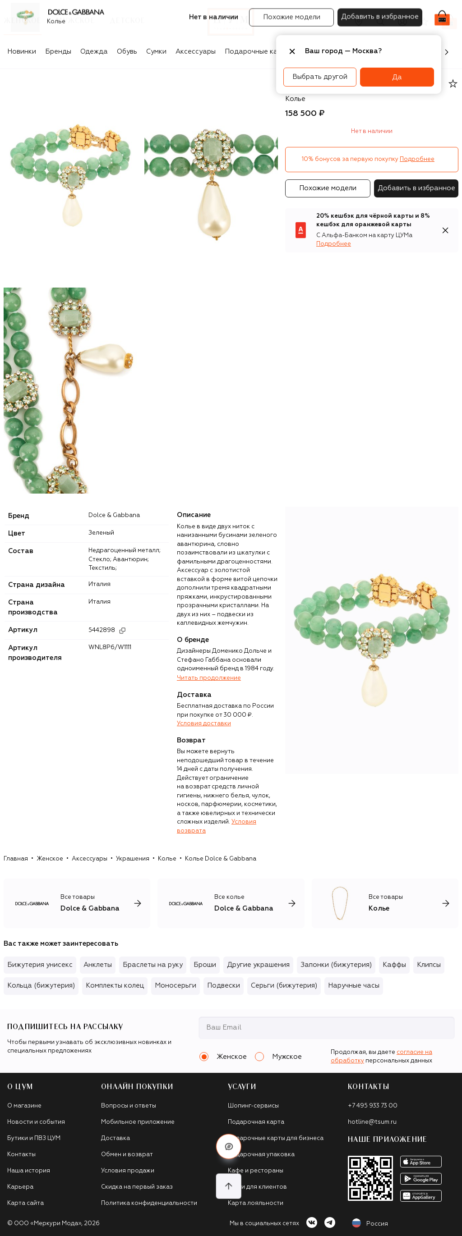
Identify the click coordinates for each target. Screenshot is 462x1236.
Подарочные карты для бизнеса (275, 1138)
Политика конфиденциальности (149, 1203)
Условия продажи (127, 1171)
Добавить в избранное (416, 188)
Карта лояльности (255, 1203)
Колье (167, 859)
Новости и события (36, 1122)
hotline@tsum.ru (372, 1122)
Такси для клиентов (257, 1187)
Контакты (21, 1155)
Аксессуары (196, 51)
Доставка (115, 1138)
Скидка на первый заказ (137, 1187)
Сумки (156, 51)
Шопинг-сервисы (253, 1106)
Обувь (127, 51)
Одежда (94, 51)
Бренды (58, 51)
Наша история (28, 1171)
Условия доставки (204, 724)
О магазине (24, 1106)
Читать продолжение (209, 678)
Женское (50, 859)
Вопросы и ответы (128, 1106)
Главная (16, 859)
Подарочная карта (256, 1122)
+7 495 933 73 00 (372, 1106)
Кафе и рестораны (255, 1171)
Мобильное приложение (138, 1122)
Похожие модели (327, 188)
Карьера (20, 1187)
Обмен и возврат (127, 1155)
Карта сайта (25, 1203)
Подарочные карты (257, 51)
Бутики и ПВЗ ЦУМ (33, 1138)
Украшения (132, 859)
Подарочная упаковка (261, 1155)
